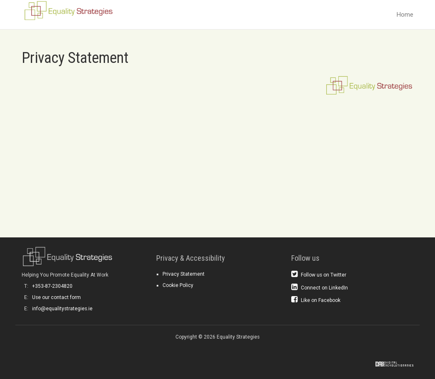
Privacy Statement (183, 274)
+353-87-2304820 (52, 286)
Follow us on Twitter (318, 274)
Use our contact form (56, 297)
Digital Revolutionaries (394, 364)
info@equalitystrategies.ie (62, 309)
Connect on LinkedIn (319, 287)
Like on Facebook (315, 300)
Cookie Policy (177, 285)
